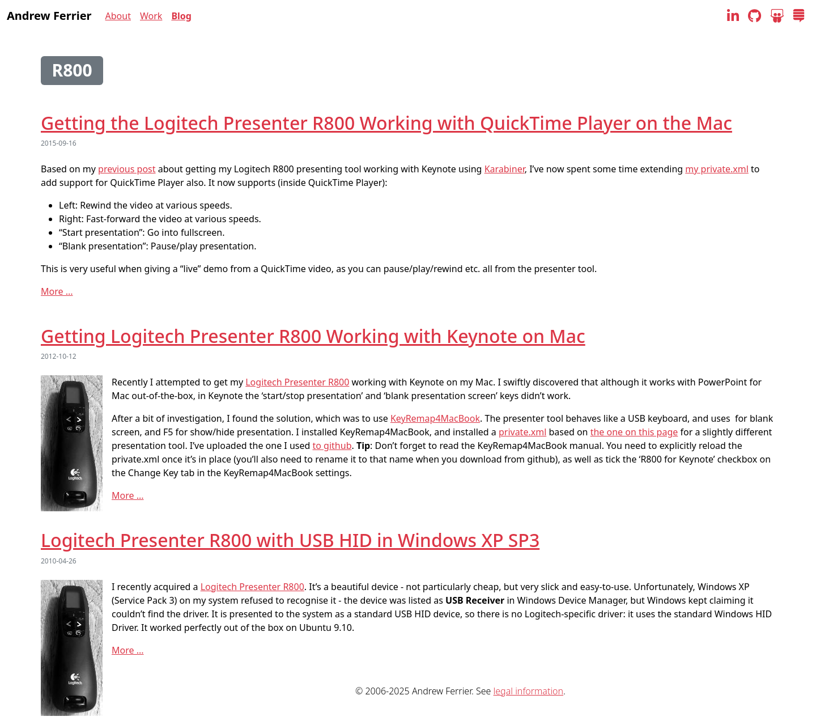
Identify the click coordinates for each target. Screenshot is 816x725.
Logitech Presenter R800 (297, 382)
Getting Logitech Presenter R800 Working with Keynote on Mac (313, 336)
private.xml (522, 432)
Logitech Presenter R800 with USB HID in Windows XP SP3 (290, 540)
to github (332, 445)
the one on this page (634, 432)
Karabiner (504, 169)
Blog (181, 16)
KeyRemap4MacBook (435, 418)
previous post (126, 169)
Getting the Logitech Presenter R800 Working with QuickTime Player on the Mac (386, 123)
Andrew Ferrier (49, 15)
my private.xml (717, 169)
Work (151, 16)
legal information (528, 691)
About (118, 16)
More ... (57, 291)
